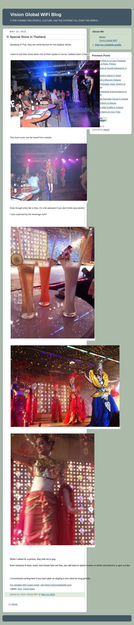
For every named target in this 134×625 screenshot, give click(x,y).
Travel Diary (29, 589)
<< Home (12, 604)
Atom (106, 129)
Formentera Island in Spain (108, 75)
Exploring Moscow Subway (108, 80)
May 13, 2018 (48, 594)
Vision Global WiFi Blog (35, 14)
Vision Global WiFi (108, 40)
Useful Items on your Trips (107, 112)
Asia (19, 589)
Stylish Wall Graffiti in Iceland (109, 107)
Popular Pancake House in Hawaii (111, 99)
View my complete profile (108, 45)
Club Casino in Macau (105, 103)
